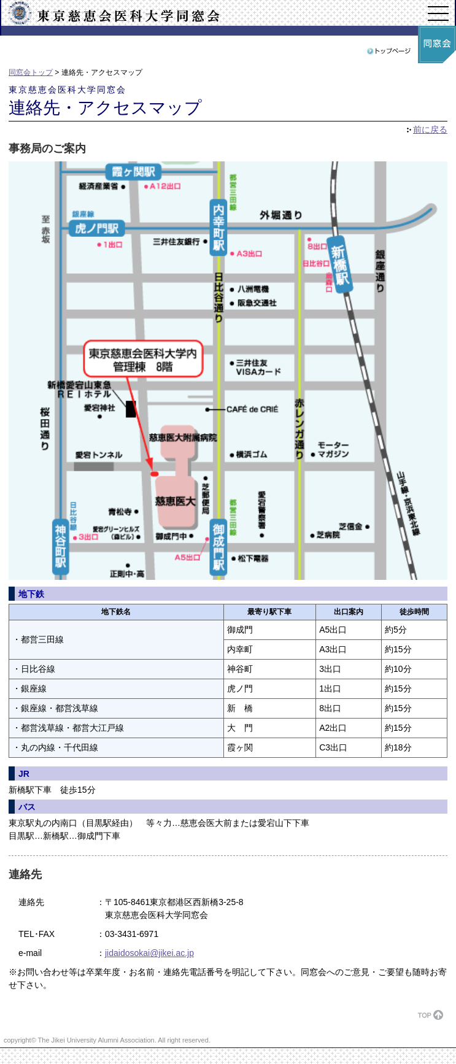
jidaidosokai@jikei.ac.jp (149, 953)
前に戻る (430, 129)
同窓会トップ (31, 72)
